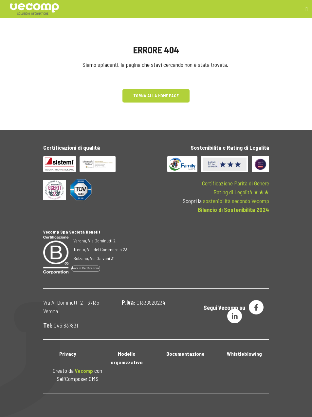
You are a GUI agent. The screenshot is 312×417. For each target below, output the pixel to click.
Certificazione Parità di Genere (235, 183)
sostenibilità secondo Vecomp (236, 200)
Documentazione (185, 354)
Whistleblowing (244, 354)
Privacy (67, 354)
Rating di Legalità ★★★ (241, 192)
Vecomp (84, 371)
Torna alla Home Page (156, 95)
